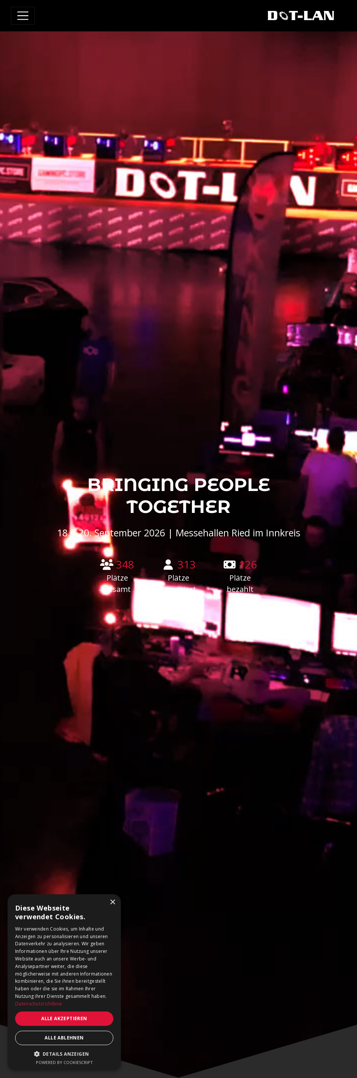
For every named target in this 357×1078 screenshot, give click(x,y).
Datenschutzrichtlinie (38, 1004)
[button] (64, 1054)
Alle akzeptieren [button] (64, 1018)
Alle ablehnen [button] (64, 1038)
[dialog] (64, 982)
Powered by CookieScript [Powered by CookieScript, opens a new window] (64, 1062)
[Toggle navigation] (23, 16)
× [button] (112, 902)
